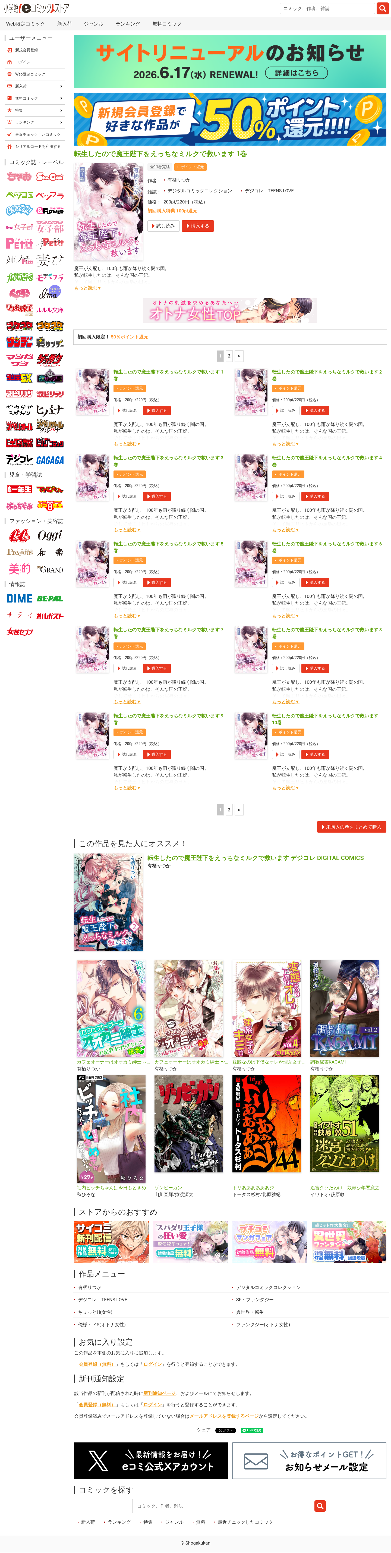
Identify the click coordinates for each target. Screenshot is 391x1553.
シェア (204, 1429)
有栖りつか (179, 180)
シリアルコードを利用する (38, 146)
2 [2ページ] (229, 356)
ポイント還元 (192, 167)
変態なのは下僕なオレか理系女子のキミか (269, 1062)
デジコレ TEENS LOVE (269, 190)
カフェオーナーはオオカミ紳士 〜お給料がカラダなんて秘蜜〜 (191, 1062)
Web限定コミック (25, 24)
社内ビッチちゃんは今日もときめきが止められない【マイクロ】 (113, 1187)
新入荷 (64, 24)
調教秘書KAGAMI (328, 1062)
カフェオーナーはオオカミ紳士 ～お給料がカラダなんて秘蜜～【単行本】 (113, 1062)
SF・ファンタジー (255, 1299)
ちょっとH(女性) (95, 1312)
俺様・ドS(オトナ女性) (102, 1324)
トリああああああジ (253, 1187)
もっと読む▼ (88, 288)
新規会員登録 (26, 50)
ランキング (128, 24)
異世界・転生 (250, 1312)
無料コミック (167, 24)
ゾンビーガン (168, 1187)
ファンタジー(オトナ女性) (263, 1324)
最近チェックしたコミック (245, 1522)
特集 (148, 1522)
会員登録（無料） (97, 1364)
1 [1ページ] (220, 356)
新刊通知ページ (159, 1393)
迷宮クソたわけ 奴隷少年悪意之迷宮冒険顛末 (347, 1187)
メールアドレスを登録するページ (224, 1416)
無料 (200, 1522)
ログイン (152, 1364)
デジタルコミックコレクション (200, 190)
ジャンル (93, 24)
